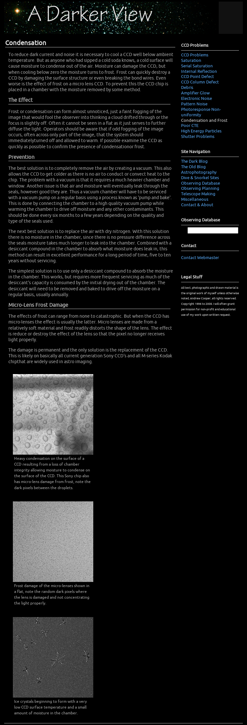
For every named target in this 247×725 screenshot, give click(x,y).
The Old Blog (193, 167)
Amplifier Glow (195, 93)
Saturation (191, 60)
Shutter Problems (198, 136)
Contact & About (197, 205)
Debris (187, 87)
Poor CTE (189, 125)
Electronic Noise (196, 98)
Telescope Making (198, 194)
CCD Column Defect (200, 82)
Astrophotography (199, 172)
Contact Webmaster (200, 258)
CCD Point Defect (197, 76)
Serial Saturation (197, 66)
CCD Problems (194, 55)
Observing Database (200, 183)
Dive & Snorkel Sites (200, 178)
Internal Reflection (199, 71)
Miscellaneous (194, 199)
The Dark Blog (194, 161)
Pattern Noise (194, 104)
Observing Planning (200, 188)
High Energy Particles (201, 131)
